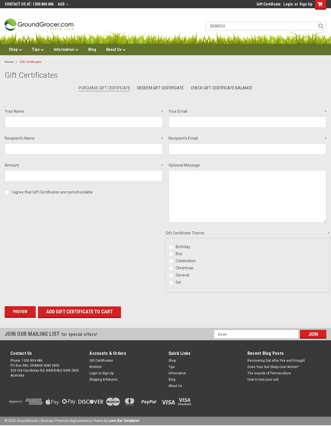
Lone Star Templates (123, 420)
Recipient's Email (248, 138)
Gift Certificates (31, 62)
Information (66, 49)
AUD (63, 4)
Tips (38, 49)
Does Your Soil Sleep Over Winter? (273, 367)
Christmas (185, 268)
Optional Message (184, 165)
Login (288, 4)
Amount (84, 165)
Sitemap (46, 420)
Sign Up (305, 4)
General (182, 275)
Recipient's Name (84, 138)
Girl (178, 282)
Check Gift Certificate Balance (221, 88)
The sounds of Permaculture (269, 373)
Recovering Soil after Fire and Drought (276, 360)
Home (9, 62)
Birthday (183, 247)
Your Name (84, 111)
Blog (92, 49)
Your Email (248, 111)
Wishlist (95, 367)
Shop (15, 49)
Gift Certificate (268, 4)
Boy (179, 253)
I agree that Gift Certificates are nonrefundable (52, 192)
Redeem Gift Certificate (160, 88)
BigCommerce (81, 420)
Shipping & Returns (103, 379)
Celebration (186, 261)
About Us (116, 49)
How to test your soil (262, 379)
